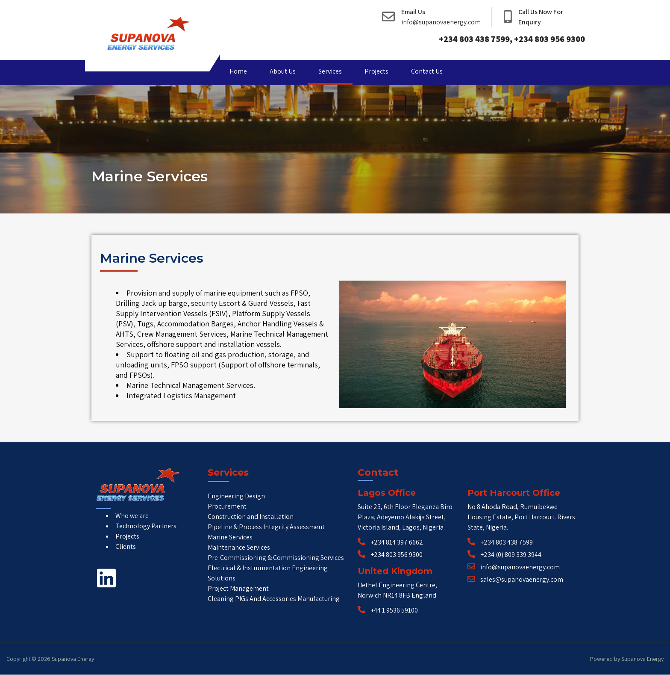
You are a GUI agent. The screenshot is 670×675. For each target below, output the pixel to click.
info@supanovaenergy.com (441, 22)
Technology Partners (145, 525)
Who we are (132, 515)
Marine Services (230, 537)
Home (238, 71)
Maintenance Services (239, 547)
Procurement (227, 506)
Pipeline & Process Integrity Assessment (266, 526)
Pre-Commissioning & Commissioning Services (276, 557)
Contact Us (427, 71)
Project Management (238, 588)
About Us (283, 71)
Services (330, 71)
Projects (376, 71)
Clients (125, 546)
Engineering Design (236, 495)
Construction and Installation (251, 516)
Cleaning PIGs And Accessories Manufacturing (274, 598)
